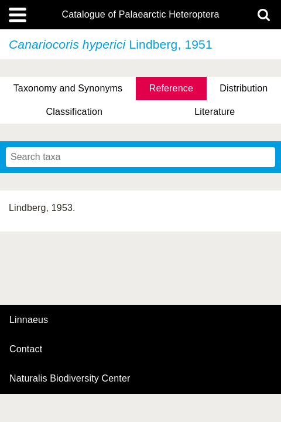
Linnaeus (28, 320)
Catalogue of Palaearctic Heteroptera (140, 14)
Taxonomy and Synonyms (68, 88)
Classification (74, 112)
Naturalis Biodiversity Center (70, 378)
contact (25, 349)
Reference (171, 88)
